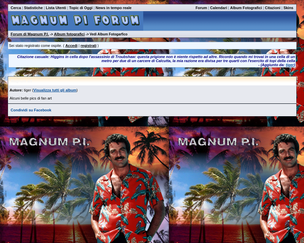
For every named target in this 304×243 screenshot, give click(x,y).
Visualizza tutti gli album (55, 90)
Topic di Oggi (81, 8)
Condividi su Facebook (31, 110)
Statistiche (33, 8)
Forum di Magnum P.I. (30, 34)
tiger (290, 65)
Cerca (16, 8)
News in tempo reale (113, 8)
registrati (88, 46)
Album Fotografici (246, 8)
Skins (288, 8)
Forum (201, 8)
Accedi (71, 46)
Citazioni (272, 8)
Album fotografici (69, 34)
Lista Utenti (56, 8)
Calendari (218, 8)
